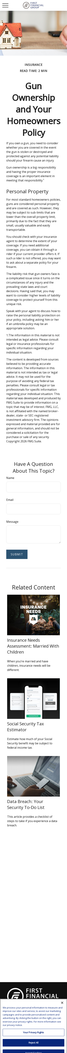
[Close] (62, 1021)
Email (9, 500)
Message (12, 522)
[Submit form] (17, 554)
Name (10, 478)
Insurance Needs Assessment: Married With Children (33, 646)
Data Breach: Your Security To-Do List (25, 804)
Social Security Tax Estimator (25, 727)
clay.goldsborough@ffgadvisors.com (33, 1007)
